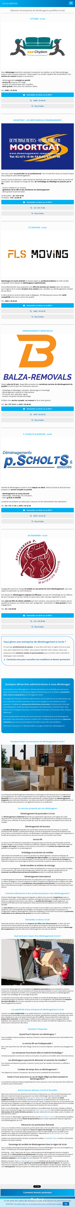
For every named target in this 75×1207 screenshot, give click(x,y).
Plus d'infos (39, 106)
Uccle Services (9, 3)
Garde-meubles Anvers (57, 1133)
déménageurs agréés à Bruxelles (36, 1098)
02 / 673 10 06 (37, 208)
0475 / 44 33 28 (37, 516)
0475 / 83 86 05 (37, 414)
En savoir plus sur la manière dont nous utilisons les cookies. (38, 1204)
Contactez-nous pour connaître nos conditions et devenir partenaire (38, 659)
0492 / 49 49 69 (37, 311)
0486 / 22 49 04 (37, 100)
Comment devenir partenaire (37, 1192)
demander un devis (47, 1117)
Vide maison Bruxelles (43, 1110)
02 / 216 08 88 (37, 621)
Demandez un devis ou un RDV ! (37, 95)
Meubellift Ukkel (50, 1138)
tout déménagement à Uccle (28, 1161)
